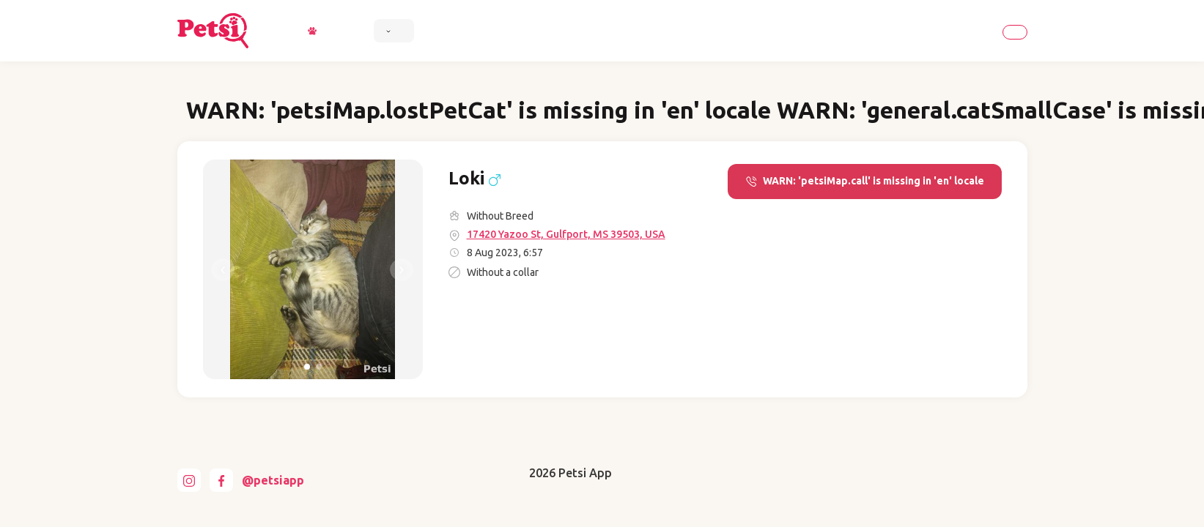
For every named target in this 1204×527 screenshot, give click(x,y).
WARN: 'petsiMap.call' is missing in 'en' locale (864, 181)
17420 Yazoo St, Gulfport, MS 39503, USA (566, 234)
